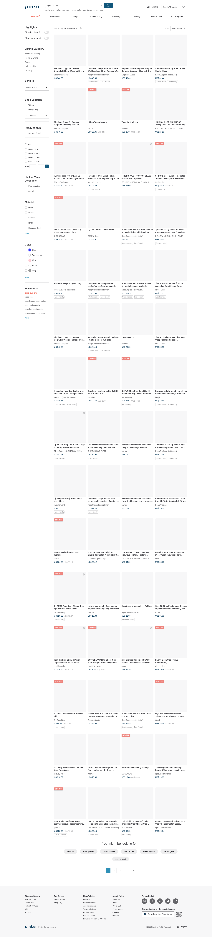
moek (157, 612)
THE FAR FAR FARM (97, 451)
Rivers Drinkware (61, 182)
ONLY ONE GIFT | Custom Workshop (103, 827)
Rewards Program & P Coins (94, 919)
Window (28, 912)
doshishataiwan (60, 666)
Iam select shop (94, 182)
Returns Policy (89, 916)
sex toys (70, 851)
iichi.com (115, 916)
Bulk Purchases (89, 903)
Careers (115, 912)
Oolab (56, 558)
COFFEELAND (94, 666)
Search (108, 5)
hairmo (124, 451)
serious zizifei (76, 10)
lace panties (129, 851)
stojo (157, 558)
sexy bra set (120, 859)
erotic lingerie (109, 851)
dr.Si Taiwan (160, 290)
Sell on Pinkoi (152, 7)
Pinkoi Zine (29, 903)
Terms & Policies (89, 909)
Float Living (160, 666)
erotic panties (88, 851)
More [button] (27, 233)
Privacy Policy (88, 912)
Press (114, 903)
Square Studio (94, 720)
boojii (157, 397)
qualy (124, 666)
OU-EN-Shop (93, 236)
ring (101, 10)
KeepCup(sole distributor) (98, 75)
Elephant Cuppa (61, 75)
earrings (65, 10)
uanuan (91, 128)
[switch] (37, 32)
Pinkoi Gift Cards (31, 906)
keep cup (29, 297)
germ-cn (57, 827)
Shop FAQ (58, 903)
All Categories (30, 899)
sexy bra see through (34, 309)
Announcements (89, 906)
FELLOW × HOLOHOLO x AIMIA (169, 128)
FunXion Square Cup (97, 558)
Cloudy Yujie (59, 774)
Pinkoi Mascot (117, 909)
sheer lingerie (149, 851)
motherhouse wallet (52, 10)
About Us (116, 899)
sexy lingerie (169, 851)
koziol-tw (91, 397)
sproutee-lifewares (163, 774)
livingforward (59, 505)
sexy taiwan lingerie (90, 10)
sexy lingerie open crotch (35, 301)
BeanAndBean (161, 505)
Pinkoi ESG (116, 906)
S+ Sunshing (160, 182)
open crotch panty (32, 305)
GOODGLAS (59, 236)
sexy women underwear (35, 313)
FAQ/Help (87, 899)
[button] (47, 166)
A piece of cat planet (130, 612)
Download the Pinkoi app (158, 914)
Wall (26, 909)
